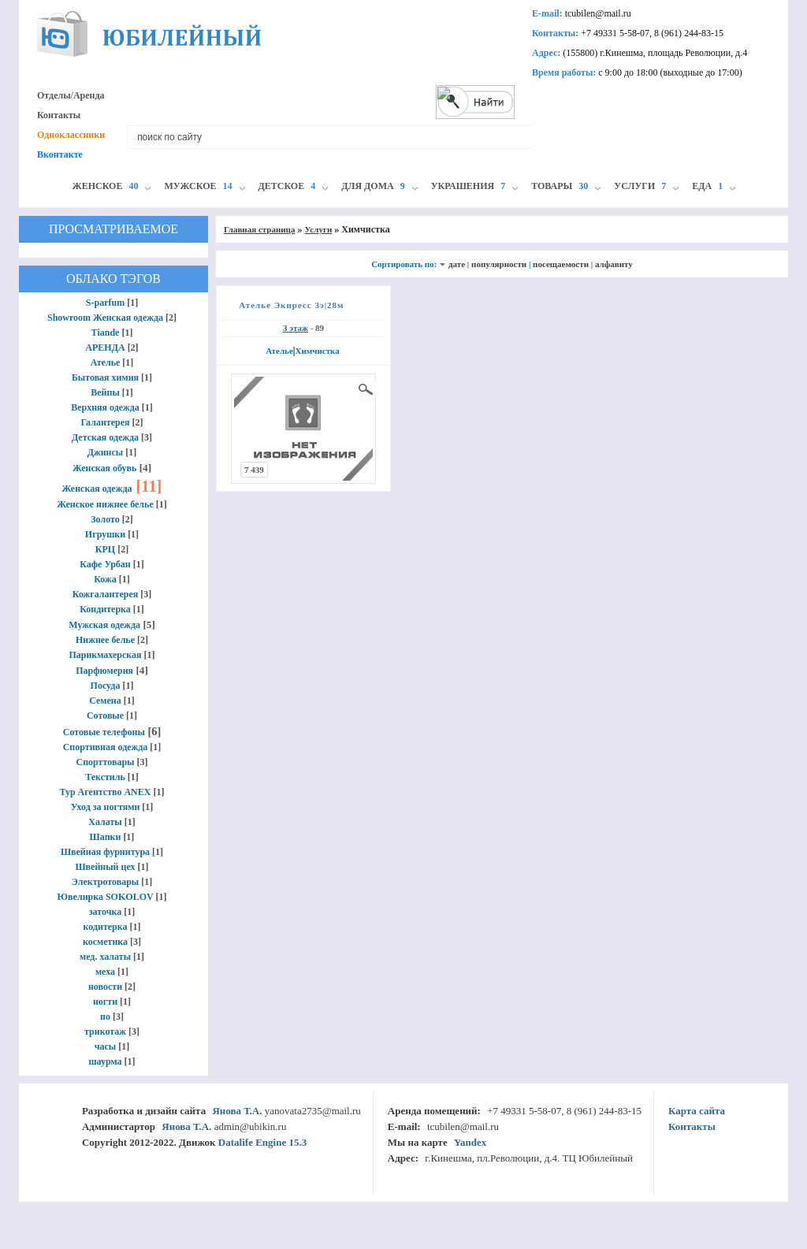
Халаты (104, 821)
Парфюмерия (104, 670)
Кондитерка (105, 609)
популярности (498, 264)
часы (105, 1046)
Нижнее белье (105, 639)
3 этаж (295, 328)
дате (456, 264)
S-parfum (105, 302)
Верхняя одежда (105, 407)
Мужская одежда (104, 624)
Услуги (318, 229)
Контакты (58, 115)
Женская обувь (104, 468)
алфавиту (614, 264)
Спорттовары (105, 762)
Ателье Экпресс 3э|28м (291, 305)
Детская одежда (105, 437)
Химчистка (317, 350)
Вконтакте (60, 154)
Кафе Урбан (105, 564)
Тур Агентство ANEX (105, 791)
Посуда (106, 685)
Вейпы (105, 392)
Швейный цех (105, 866)
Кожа (105, 579)
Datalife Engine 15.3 (262, 1142)
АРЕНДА (105, 347)
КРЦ (105, 549)
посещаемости (561, 264)
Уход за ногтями (105, 806)
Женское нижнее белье (105, 504)
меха (105, 971)
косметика (105, 941)
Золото (105, 519)
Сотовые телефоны (104, 732)
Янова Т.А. (237, 1111)
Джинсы (105, 452)
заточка (105, 911)
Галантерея (104, 422)
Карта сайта (696, 1111)
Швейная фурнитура (105, 851)
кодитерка (105, 926)
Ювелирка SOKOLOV (106, 896)
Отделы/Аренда (71, 95)
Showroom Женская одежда (105, 317)
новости (105, 986)
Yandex (470, 1142)
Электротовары (105, 881)
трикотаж (105, 1031)
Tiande (105, 332)
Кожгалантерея (105, 594)
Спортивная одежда (105, 747)
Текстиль (105, 776)
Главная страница (259, 229)
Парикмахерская (105, 654)
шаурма (104, 1061)
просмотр (366, 389)
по (105, 1016)
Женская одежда (97, 488)
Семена (105, 700)
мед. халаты (105, 956)
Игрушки (105, 534)
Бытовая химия (105, 377)
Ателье (106, 362)
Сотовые (105, 715)
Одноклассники (71, 134)
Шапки (105, 836)
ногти (105, 1001)
